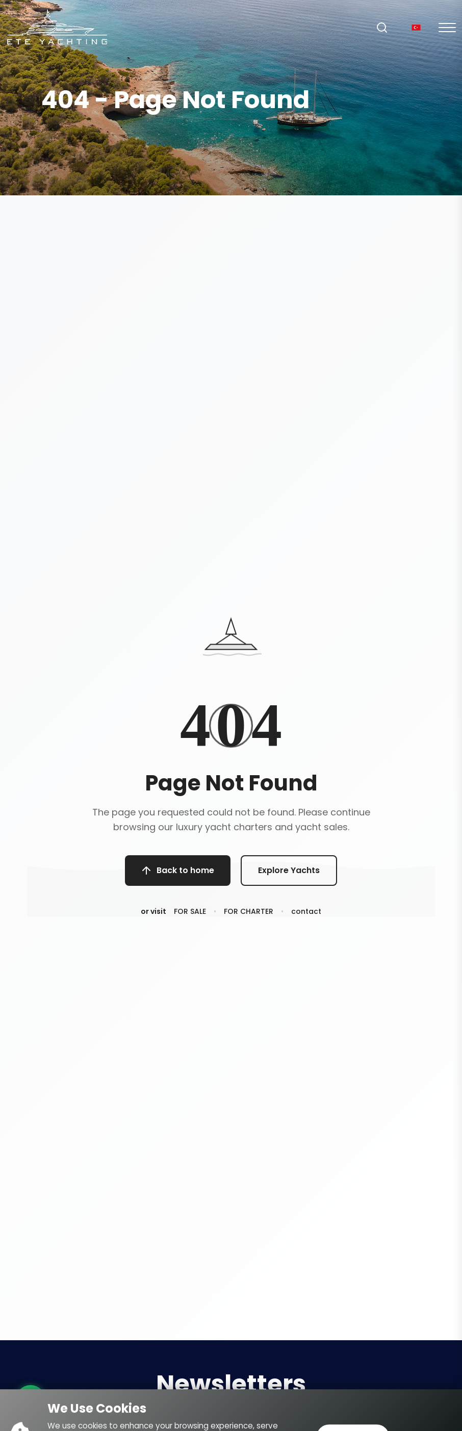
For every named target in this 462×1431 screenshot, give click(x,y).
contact (306, 915)
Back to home (177, 872)
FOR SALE (190, 915)
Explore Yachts (289, 872)
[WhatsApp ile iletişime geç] (30, 1400)
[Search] (382, 27)
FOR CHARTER (248, 915)
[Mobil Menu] (447, 27)
